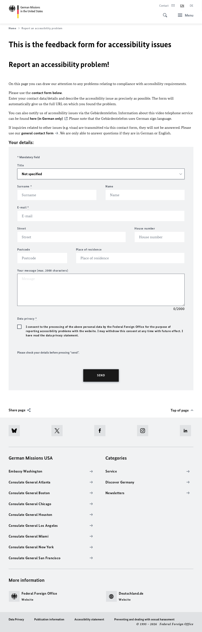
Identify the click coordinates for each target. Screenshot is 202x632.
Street (21, 228)
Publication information (49, 619)
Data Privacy (16, 619)
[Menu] (184, 15)
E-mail (23, 207)
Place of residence (89, 249)
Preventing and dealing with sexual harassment (144, 619)
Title (20, 165)
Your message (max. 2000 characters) (42, 270)
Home (14, 28)
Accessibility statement (89, 619)
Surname (24, 186)
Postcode (23, 249)
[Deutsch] (191, 6)
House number (144, 228)
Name (109, 186)
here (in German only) (46, 118)
